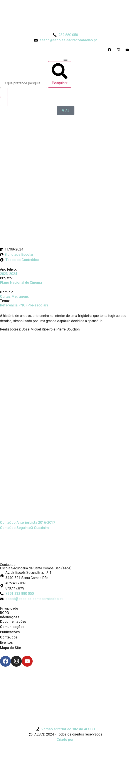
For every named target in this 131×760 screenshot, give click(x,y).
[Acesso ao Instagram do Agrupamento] (119, 50)
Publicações (10, 632)
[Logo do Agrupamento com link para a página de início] (65, 16)
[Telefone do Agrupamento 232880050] (65, 35)
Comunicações (12, 627)
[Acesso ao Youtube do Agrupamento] (128, 50)
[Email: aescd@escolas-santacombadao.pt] (65, 599)
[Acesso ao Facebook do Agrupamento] (110, 50)
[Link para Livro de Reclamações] (65, 678)
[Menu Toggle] (65, 59)
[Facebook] (5, 661)
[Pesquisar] (59, 74)
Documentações (13, 621)
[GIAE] (65, 110)
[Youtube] (27, 661)
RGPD (4, 613)
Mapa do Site (10, 648)
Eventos (6, 642)
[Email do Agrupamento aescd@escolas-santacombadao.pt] (65, 40)
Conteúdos (9, 637)
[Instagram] (16, 661)
